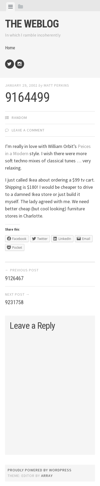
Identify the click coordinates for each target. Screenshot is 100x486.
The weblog (32, 24)
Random (19, 117)
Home (10, 47)
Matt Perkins (56, 85)
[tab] (10, 6)
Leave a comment (28, 130)
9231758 (14, 302)
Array (47, 475)
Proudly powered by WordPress (40, 470)
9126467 (14, 278)
